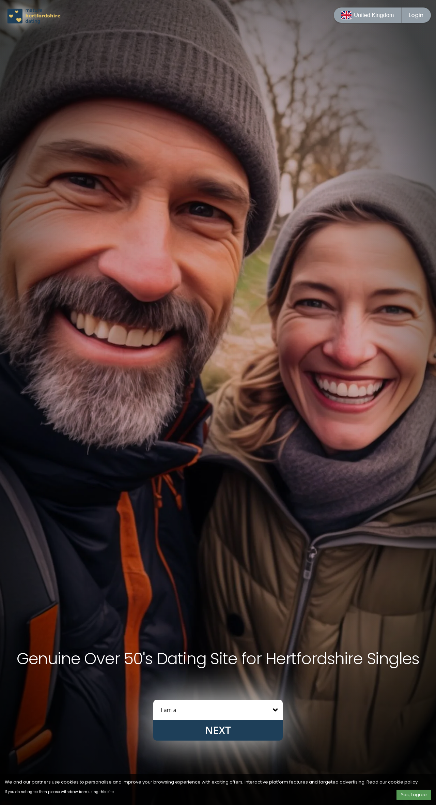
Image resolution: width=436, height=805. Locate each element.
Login (416, 15)
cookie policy (403, 782)
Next (218, 730)
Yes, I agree (414, 794)
